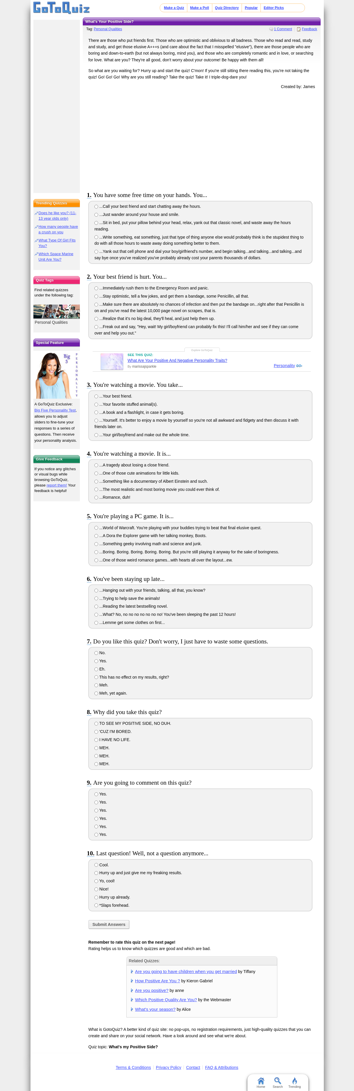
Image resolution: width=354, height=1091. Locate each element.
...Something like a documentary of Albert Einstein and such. (151, 481)
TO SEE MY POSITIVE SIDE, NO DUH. (132, 723)
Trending (294, 1082)
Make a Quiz (174, 8)
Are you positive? (151, 990)
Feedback (309, 29)
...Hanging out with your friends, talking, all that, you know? (149, 590)
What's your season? (155, 1009)
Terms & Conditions (133, 1067)
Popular (251, 8)
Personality (284, 365)
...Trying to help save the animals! (127, 598)
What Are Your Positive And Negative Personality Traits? (177, 360)
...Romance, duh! (112, 497)
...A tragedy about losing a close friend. (131, 465)
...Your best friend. (113, 396)
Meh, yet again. (110, 693)
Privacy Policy (168, 1067)
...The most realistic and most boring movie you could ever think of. (157, 489)
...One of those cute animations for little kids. (136, 473)
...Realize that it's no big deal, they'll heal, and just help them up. (154, 318)
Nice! (101, 889)
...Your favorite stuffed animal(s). (126, 404)
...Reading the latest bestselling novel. (131, 606)
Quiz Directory (227, 8)
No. (100, 652)
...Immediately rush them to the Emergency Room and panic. (151, 288)
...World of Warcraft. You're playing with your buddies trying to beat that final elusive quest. (177, 527)
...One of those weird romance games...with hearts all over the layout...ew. (163, 560)
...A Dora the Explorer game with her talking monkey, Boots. (150, 535)
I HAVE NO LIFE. (112, 739)
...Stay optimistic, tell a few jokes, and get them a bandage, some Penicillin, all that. (171, 296)
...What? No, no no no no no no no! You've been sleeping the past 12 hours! (165, 614)
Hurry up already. (112, 897)
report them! (57, 485)
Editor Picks (274, 8)
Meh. (101, 685)
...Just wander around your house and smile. (136, 214)
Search (278, 1082)
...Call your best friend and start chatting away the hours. (147, 206)
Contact (193, 1067)
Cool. (101, 865)
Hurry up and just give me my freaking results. (138, 872)
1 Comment (283, 29)
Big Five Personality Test (55, 410)
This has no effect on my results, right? (131, 677)
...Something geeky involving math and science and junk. (148, 543)
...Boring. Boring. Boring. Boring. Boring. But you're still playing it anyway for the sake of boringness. (186, 552)
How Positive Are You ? (157, 980)
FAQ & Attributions (221, 1067)
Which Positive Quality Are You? (166, 999)
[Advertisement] (202, 139)
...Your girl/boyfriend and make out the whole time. (142, 434)
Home (261, 1082)
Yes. (100, 661)
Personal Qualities (108, 29)
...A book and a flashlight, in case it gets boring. (139, 412)
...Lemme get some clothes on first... (129, 622)
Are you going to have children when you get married (186, 971)
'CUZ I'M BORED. (113, 731)
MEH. (101, 747)
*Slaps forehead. (111, 905)
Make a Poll (199, 8)
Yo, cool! (104, 881)
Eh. (99, 669)
